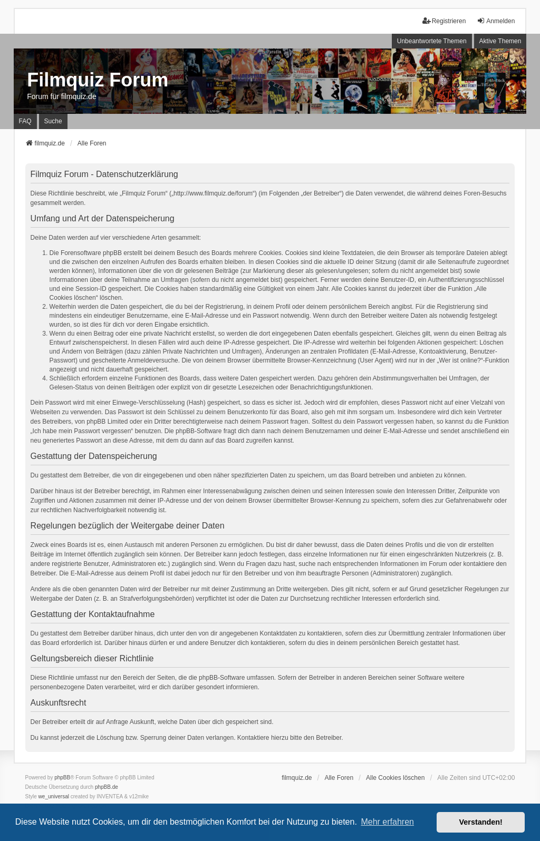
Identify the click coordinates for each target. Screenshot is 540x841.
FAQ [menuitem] (25, 121)
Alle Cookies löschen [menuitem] (395, 777)
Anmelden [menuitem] (496, 21)
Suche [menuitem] (53, 121)
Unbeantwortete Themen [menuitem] (432, 41)
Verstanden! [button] (481, 822)
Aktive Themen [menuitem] (500, 41)
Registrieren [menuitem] (444, 21)
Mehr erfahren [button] (387, 821)
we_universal (53, 796)
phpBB (62, 777)
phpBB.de (106, 787)
